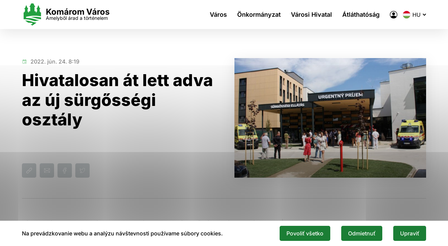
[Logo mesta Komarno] (66, 14)
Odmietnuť (361, 233)
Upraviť (409, 233)
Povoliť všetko (304, 233)
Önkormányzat (259, 14)
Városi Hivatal (311, 14)
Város (218, 14)
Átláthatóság (361, 14)
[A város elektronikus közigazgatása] (393, 14)
